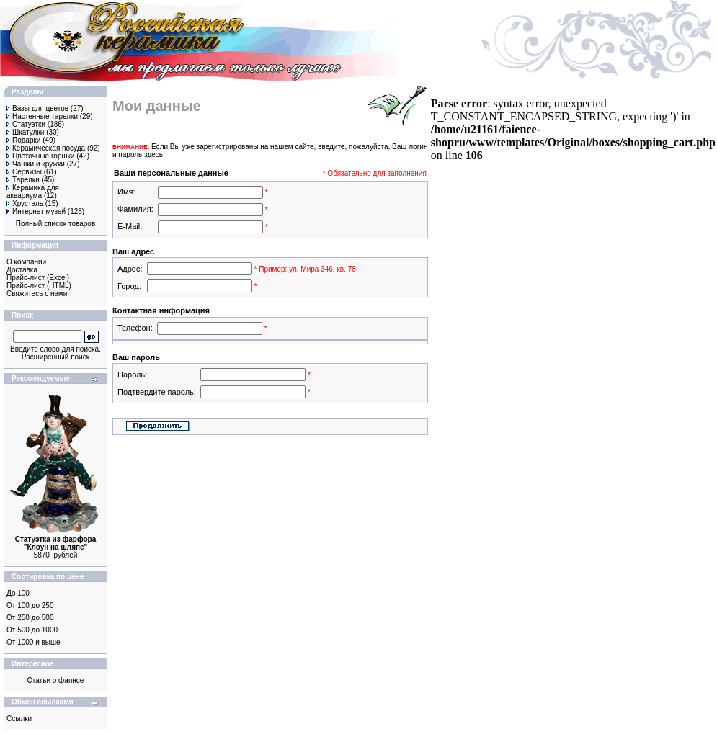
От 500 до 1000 (32, 630)
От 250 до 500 (29, 618)
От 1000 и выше (33, 642)
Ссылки (19, 718)
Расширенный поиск (55, 357)
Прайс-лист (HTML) (38, 286)
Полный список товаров (56, 224)
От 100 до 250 (29, 605)
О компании (26, 262)
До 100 (18, 593)
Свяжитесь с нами (36, 293)
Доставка (21, 270)
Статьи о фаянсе (55, 680)
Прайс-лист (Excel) (37, 278)
